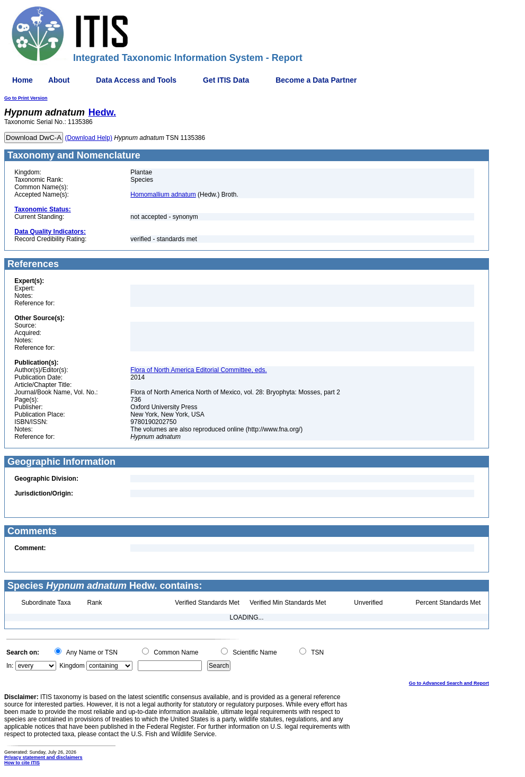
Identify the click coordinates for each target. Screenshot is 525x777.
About (58, 80)
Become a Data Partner (316, 80)
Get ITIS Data (226, 80)
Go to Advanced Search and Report (449, 683)
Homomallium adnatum (162, 194)
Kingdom (71, 665)
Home (22, 80)
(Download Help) (88, 138)
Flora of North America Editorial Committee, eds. (198, 370)
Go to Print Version (26, 98)
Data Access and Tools (136, 80)
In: (9, 665)
